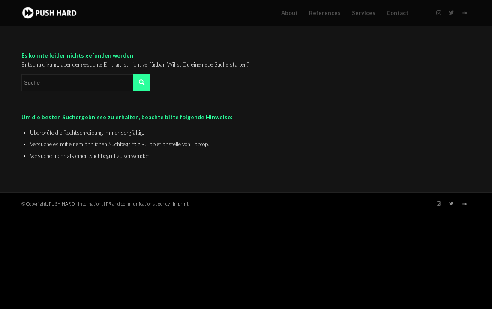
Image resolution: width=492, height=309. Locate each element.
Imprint (181, 203)
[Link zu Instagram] (438, 12)
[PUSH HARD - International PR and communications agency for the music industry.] (49, 13)
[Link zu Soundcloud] (464, 12)
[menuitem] (289, 13)
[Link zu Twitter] (451, 12)
